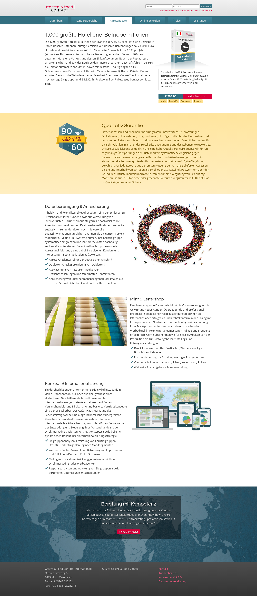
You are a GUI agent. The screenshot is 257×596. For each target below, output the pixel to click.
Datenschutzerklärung (172, 581)
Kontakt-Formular (128, 531)
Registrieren (167, 10)
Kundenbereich (168, 573)
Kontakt (163, 569)
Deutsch (206, 10)
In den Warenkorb (197, 96)
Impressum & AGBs (170, 577)
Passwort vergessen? (187, 10)
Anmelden (206, 6)
